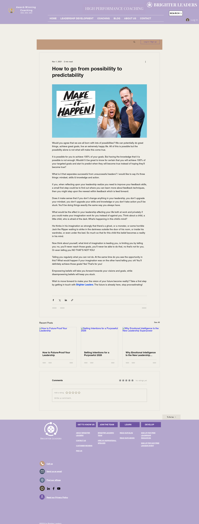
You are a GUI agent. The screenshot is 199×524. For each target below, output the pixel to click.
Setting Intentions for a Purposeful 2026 (96, 354)
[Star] (42, 488)
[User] (42, 497)
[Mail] (42, 471)
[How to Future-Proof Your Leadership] (57, 337)
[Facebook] (54, 488)
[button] (134, 42)
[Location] (42, 480)
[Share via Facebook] (53, 300)
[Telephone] (42, 463)
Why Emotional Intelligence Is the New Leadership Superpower (141, 354)
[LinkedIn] (48, 488)
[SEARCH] (176, 13)
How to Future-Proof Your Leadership (56, 354)
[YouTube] (59, 488)
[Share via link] (72, 300)
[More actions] (145, 61)
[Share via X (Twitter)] (59, 300)
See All (157, 322)
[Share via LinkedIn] (66, 300)
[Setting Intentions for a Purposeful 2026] (99, 337)
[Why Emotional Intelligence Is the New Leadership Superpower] (141, 337)
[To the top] (171, 417)
